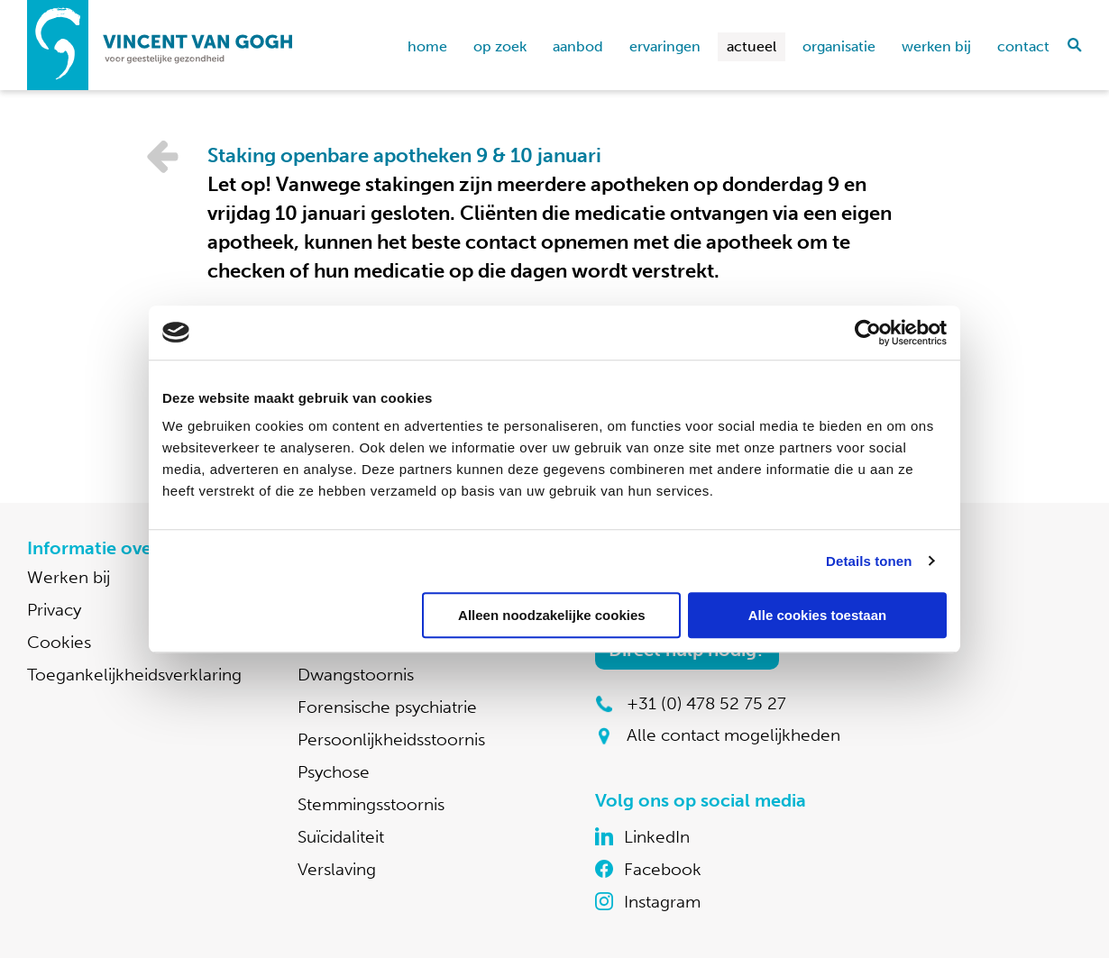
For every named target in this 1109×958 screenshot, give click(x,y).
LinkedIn (657, 836)
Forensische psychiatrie (387, 707)
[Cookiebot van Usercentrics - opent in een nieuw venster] (868, 332)
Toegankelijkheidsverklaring (134, 674)
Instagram (662, 901)
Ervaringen (665, 46)
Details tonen (869, 561)
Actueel (751, 46)
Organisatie (838, 46)
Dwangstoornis (356, 674)
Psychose (334, 772)
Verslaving (337, 869)
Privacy (54, 609)
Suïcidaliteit (341, 836)
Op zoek (500, 46)
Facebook (662, 869)
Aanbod (578, 46)
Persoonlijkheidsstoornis (391, 739)
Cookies (59, 642)
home (427, 46)
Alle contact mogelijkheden (733, 735)
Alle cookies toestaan (817, 615)
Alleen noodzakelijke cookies (552, 615)
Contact (1023, 46)
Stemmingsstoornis (371, 804)
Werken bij (936, 46)
